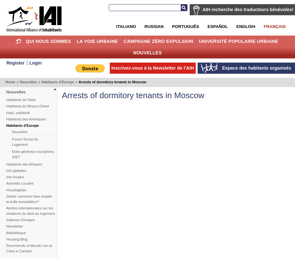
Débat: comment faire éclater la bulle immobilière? (29, 199)
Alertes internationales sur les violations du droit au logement (30, 210)
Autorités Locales (20, 183)
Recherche (184, 7)
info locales (15, 177)
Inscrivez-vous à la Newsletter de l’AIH (152, 68)
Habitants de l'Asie (21, 100)
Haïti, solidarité (18, 113)
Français (274, 26)
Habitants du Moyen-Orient (27, 106)
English (245, 26)
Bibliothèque (16, 233)
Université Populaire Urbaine (238, 41)
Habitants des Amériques (26, 119)
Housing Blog (17, 239)
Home (19, 41)
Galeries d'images (20, 220)
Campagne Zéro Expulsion (158, 41)
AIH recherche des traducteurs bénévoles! (247, 9)
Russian (153, 26)
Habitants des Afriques (24, 164)
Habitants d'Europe (57, 82)
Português (185, 26)
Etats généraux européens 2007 (33, 154)
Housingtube (16, 190)
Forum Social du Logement (25, 141)
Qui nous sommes (48, 41)
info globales (16, 171)
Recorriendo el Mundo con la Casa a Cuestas (29, 248)
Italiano (126, 26)
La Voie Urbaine (97, 41)
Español (217, 26)
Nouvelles (147, 52)
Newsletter (14, 226)
